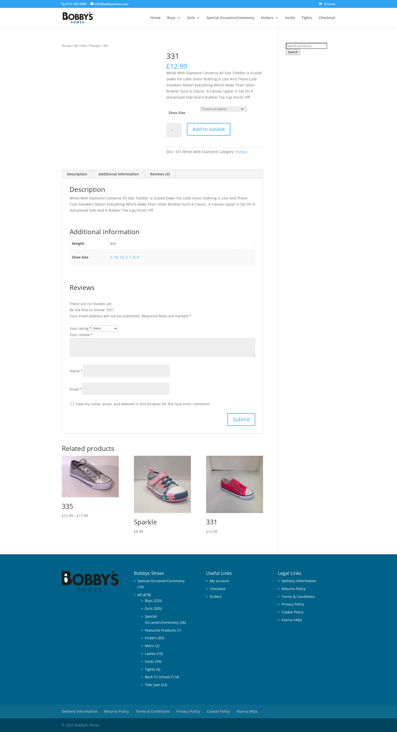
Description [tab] (77, 174)
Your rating (81, 328)
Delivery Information (299, 580)
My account (219, 580)
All (75, 45)
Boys (171, 18)
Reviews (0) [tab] (160, 174)
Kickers (267, 18)
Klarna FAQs (292, 619)
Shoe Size (177, 112)
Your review (81, 334)
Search (293, 52)
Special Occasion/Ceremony (230, 18)
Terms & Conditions (298, 596)
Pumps (95, 45)
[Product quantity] (174, 130)
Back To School (157, 676)
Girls (191, 18)
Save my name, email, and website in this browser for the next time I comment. (143, 403)
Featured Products (160, 630)
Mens (149, 645)
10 (116, 257)
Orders (216, 596)
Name (76, 371)
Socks (290, 18)
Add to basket (208, 129)
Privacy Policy (293, 604)
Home (155, 18)
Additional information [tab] (118, 174)
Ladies (150, 653)
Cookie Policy (292, 612)
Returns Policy (294, 588)
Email (76, 389)
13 (122, 257)
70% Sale (152, 684)
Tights (307, 18)
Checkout (327, 18)
